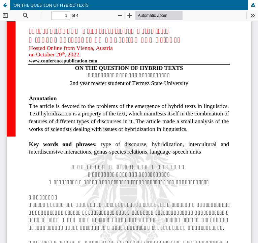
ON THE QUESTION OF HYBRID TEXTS (51, 5)
